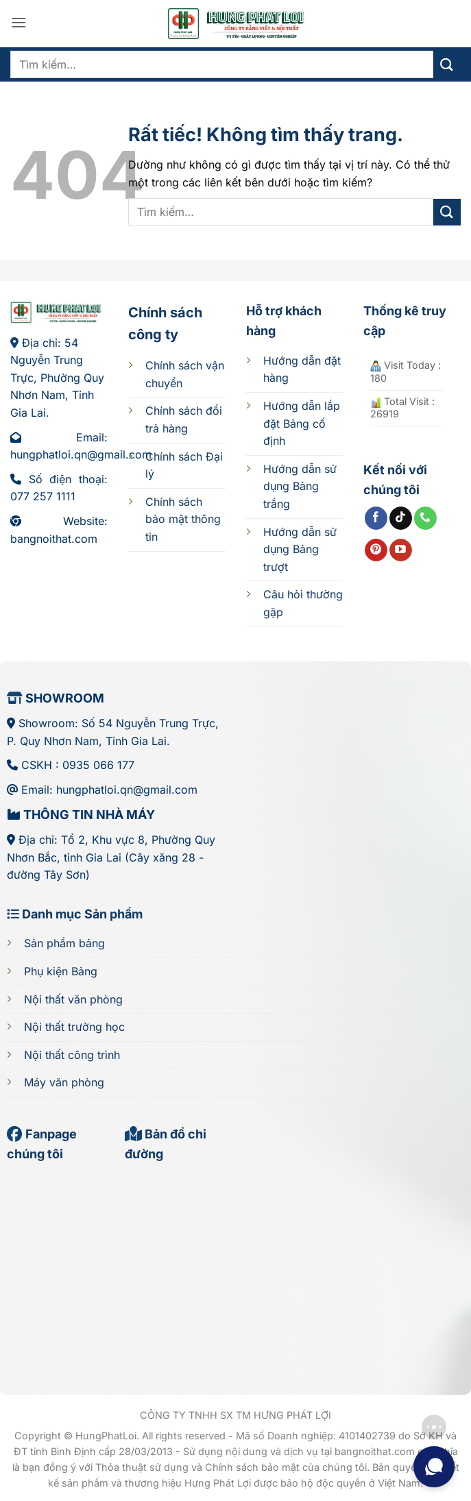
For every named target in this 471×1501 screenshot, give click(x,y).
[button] (18, 22)
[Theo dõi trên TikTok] (400, 518)
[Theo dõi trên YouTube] (400, 550)
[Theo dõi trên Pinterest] (376, 550)
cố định (301, 423)
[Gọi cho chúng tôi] (425, 518)
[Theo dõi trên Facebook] (376, 518)
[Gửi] (447, 64)
